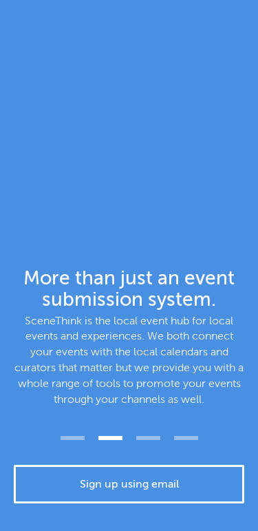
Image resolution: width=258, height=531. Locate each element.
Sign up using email (129, 484)
